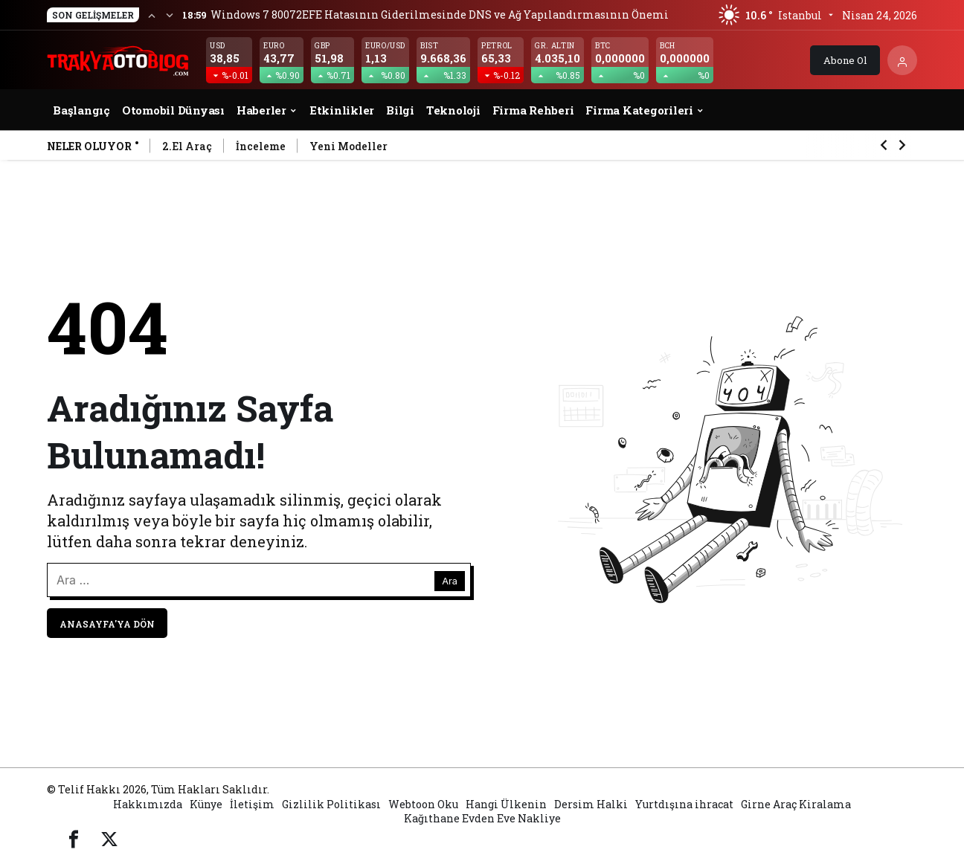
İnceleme (261, 146)
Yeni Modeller (348, 146)
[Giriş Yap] (902, 60)
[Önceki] (152, 15)
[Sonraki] (170, 15)
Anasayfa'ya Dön (107, 624)
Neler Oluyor (89, 146)
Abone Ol (845, 60)
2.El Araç (187, 146)
